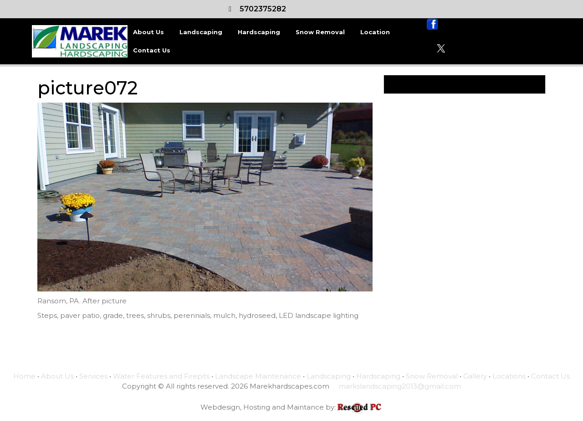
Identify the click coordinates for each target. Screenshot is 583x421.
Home (24, 376)
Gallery (475, 376)
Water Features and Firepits (161, 376)
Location (375, 32)
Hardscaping (259, 32)
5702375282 (263, 9)
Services (93, 376)
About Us (148, 32)
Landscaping (200, 32)
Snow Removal (320, 32)
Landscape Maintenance (258, 376)
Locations (509, 376)
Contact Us (151, 50)
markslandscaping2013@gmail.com (399, 386)
